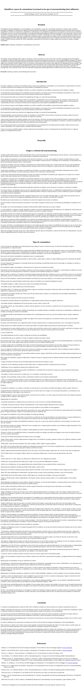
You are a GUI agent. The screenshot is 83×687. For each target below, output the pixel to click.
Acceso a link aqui (67, 647)
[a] (38, 13)
